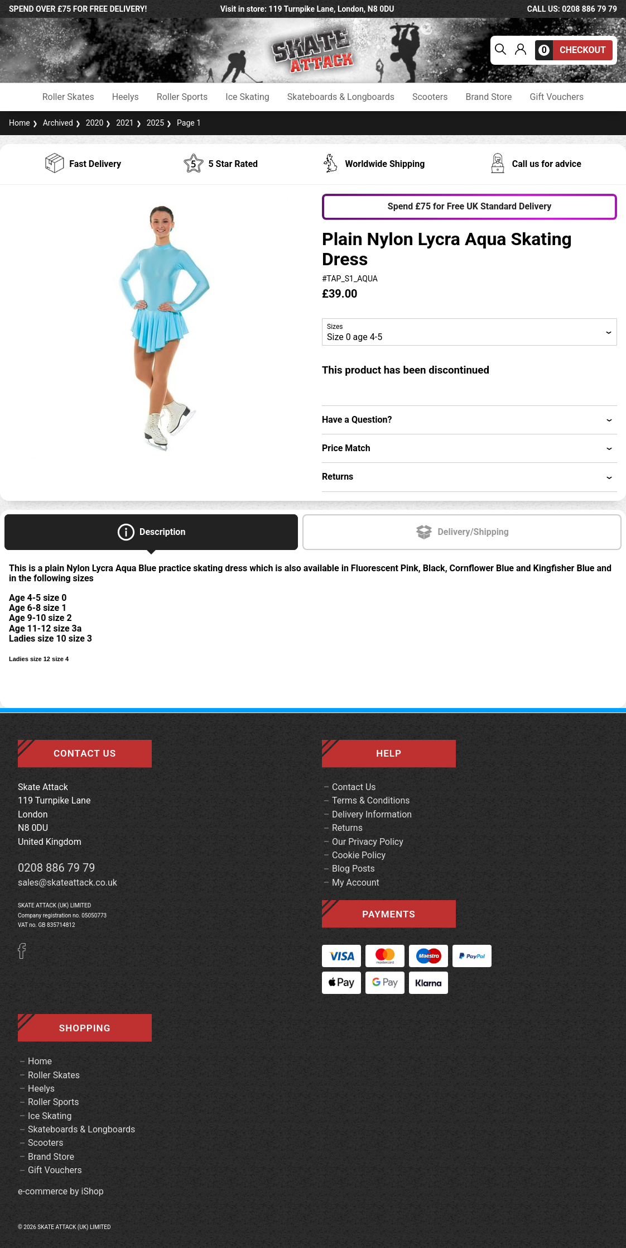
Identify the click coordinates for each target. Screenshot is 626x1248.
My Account (355, 882)
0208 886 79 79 (56, 867)
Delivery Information (372, 814)
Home (19, 122)
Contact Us (354, 787)
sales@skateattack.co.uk (67, 882)
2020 (88, 122)
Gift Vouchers (557, 97)
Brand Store (489, 97)
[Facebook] (25, 955)
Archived (51, 122)
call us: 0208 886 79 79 (572, 8)
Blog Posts (353, 868)
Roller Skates (68, 97)
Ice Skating (247, 97)
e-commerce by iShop (61, 1192)
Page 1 (182, 122)
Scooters (430, 97)
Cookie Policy (359, 855)
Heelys (125, 97)
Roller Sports (182, 97)
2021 (118, 122)
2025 (149, 122)
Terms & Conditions (371, 800)
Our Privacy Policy (367, 841)
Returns (347, 828)
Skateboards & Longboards (340, 97)
